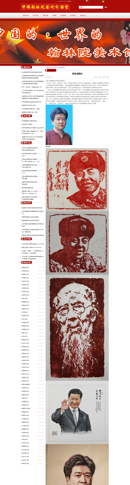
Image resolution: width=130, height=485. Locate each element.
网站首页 (26, 15)
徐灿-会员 (25, 298)
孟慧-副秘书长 (26, 384)
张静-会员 (25, 398)
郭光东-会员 (25, 381)
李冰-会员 (25, 439)
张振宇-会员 (25, 463)
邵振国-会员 (25, 329)
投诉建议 (63, 15)
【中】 (104, 77)
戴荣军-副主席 (26, 408)
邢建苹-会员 (25, 370)
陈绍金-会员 (25, 308)
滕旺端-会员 (25, 422)
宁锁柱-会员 (25, 418)
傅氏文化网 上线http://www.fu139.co (32, 247)
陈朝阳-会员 (25, 429)
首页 (51, 67)
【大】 (107, 77)
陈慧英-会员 (25, 339)
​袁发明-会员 (25, 315)
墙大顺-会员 (25, 453)
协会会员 (56, 67)
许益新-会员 (25, 322)
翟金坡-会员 (25, 353)
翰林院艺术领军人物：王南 (29, 112)
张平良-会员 (25, 443)
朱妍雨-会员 (25, 432)
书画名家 (45, 15)
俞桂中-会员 (25, 436)
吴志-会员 (25, 336)
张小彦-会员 (25, 449)
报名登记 (83, 15)
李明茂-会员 (25, 284)
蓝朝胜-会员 (25, 363)
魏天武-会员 (25, 374)
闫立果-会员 (25, 271)
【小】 (100, 77)
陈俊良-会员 (25, 274)
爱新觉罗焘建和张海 (27, 187)
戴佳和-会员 (25, 350)
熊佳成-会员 (25, 305)
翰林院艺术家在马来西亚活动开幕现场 (33, 235)
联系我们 (73, 15)
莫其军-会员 (25, 415)
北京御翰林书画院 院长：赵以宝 (31, 108)
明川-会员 (25, 319)
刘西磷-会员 (25, 401)
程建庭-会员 (25, 412)
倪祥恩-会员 (25, 388)
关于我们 (35, 15)
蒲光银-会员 (25, 346)
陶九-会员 (25, 333)
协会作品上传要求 (27, 124)
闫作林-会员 (25, 281)
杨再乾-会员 (25, 394)
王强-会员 (25, 312)
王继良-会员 (25, 278)
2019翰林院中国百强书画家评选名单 (32, 72)
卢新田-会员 (25, 288)
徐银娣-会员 (25, 446)
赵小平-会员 (25, 456)
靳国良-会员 (25, 377)
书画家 (54, 15)
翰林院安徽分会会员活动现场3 (30, 220)
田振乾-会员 (25, 391)
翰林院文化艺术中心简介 (29, 105)
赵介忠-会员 (25, 460)
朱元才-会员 (25, 343)
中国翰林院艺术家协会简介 (29, 121)
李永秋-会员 (25, 291)
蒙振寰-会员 (25, 302)
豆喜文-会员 (25, 367)
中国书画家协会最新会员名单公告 (31, 102)
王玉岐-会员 (25, 425)
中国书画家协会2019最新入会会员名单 (33, 127)
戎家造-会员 (25, 326)
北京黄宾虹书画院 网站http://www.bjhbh (33, 244)
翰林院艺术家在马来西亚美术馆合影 (32, 208)
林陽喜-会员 (25, 267)
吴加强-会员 (25, 360)
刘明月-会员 (25, 295)
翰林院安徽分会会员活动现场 (30, 217)
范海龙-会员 (25, 405)
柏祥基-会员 (25, 357)
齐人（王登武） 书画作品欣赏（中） (32, 87)
